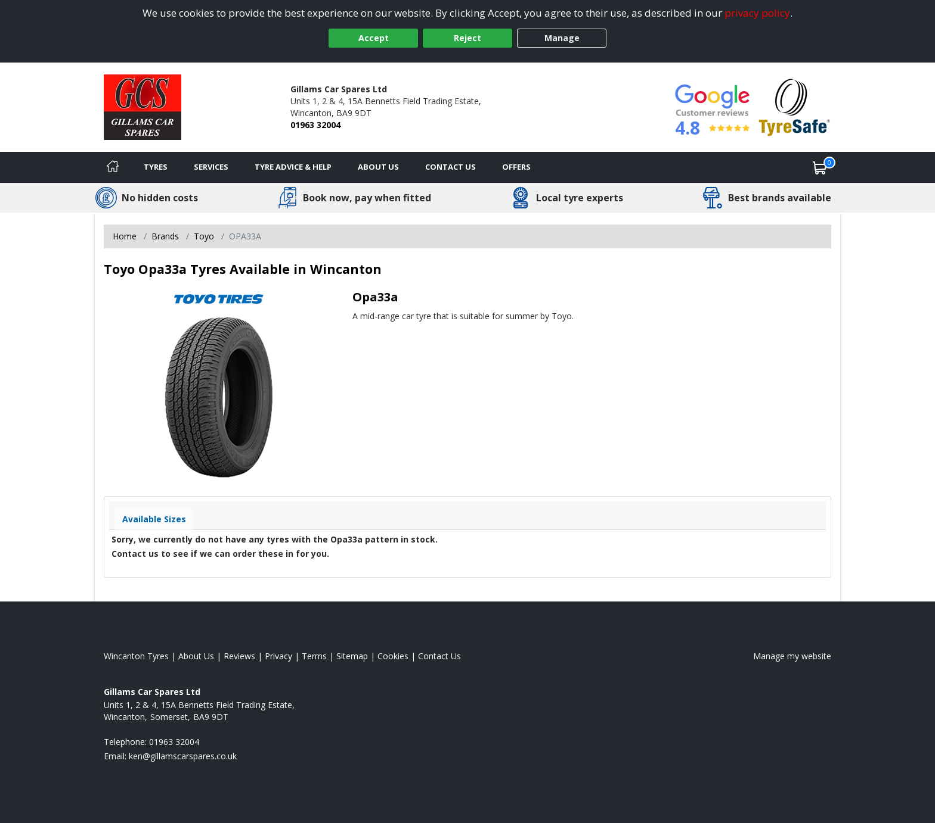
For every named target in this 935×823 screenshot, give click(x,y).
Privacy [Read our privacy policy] (278, 656)
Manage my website (792, 656)
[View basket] (820, 167)
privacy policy (757, 13)
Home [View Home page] (125, 236)
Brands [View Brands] (165, 236)
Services (211, 166)
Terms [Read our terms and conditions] (314, 656)
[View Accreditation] (794, 106)
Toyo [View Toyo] (204, 236)
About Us (378, 166)
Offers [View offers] (516, 166)
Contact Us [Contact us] (450, 166)
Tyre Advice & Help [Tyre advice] (293, 166)
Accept (373, 37)
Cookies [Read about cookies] (392, 656)
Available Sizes (154, 519)
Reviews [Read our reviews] (239, 656)
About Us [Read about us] (196, 656)
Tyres (156, 166)
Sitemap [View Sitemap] (352, 656)
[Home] (113, 167)
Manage (562, 37)
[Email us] (183, 756)
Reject (467, 37)
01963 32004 (315, 124)
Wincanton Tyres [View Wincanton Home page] (136, 656)
